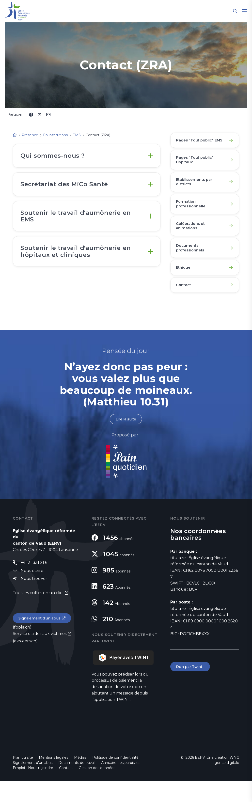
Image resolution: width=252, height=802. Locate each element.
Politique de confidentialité (115, 778)
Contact (185, 304)
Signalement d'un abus (41, 640)
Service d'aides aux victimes (39, 656)
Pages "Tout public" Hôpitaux (197, 167)
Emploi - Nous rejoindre (33, 789)
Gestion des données (97, 789)
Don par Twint (191, 687)
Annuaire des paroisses (120, 783)
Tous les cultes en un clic (38, 614)
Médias (80, 778)
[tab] (86, 157)
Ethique (184, 285)
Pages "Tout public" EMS (197, 143)
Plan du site (23, 778)
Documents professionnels (192, 264)
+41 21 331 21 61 (35, 583)
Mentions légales (53, 778)
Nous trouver (34, 600)
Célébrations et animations (192, 240)
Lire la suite (126, 439)
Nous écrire (32, 592)
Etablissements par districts (196, 191)
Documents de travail (76, 783)
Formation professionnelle (193, 215)
